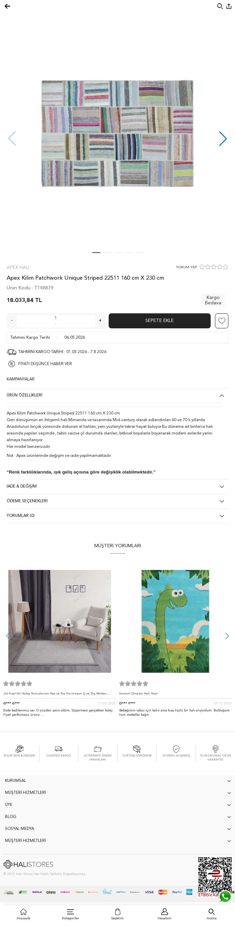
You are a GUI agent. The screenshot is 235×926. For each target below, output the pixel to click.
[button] (223, 138)
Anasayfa (23, 918)
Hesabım (164, 918)
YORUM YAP (186, 267)
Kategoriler (70, 918)
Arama (212, 918)
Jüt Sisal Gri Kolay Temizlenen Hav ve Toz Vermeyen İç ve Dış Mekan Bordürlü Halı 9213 (55, 695)
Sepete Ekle (159, 320)
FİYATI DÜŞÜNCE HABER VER (45, 364)
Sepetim (117, 918)
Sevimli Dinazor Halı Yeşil (138, 693)
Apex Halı (18, 267)
